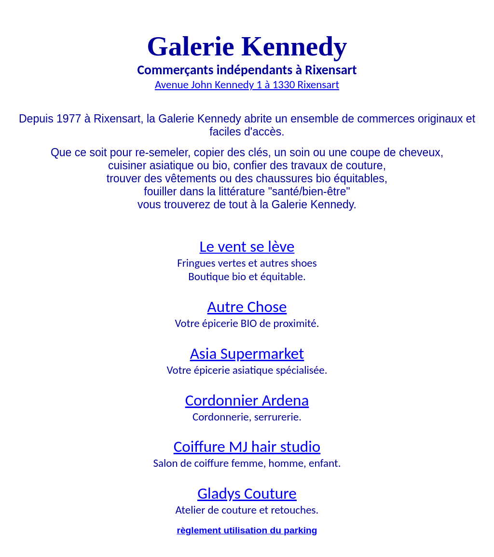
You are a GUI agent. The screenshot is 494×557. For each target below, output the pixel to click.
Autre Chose (247, 306)
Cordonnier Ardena (247, 400)
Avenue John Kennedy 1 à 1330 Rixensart (247, 84)
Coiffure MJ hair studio (247, 446)
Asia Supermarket (247, 353)
